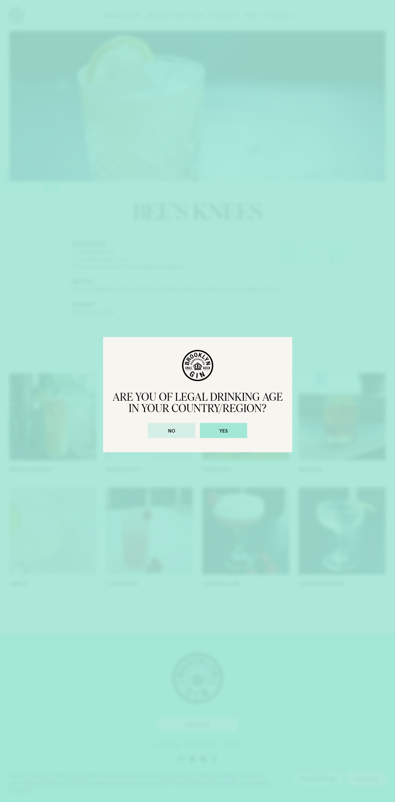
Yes (223, 431)
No (171, 431)
